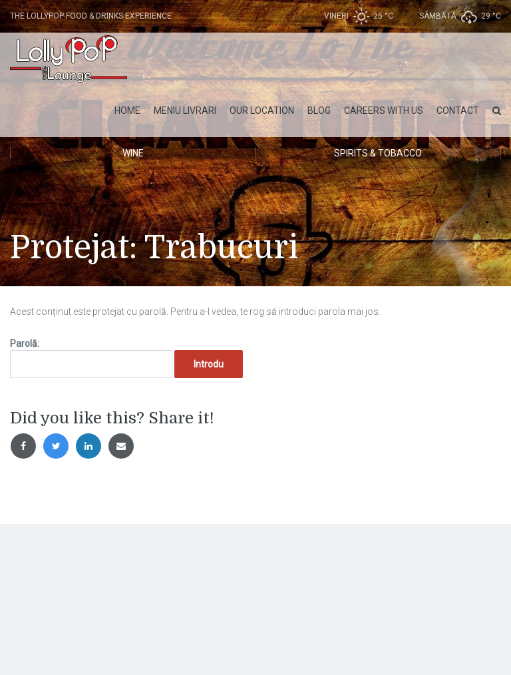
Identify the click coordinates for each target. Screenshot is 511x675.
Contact (457, 110)
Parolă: (91, 358)
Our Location (262, 110)
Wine (133, 153)
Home (127, 110)
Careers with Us (383, 110)
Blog (319, 110)
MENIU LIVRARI (185, 110)
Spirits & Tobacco (378, 153)
